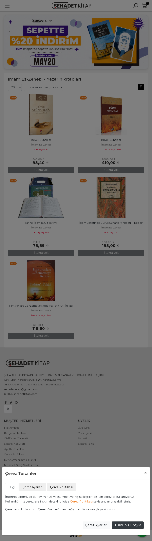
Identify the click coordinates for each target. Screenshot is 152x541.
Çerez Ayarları (96, 525)
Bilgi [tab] (12, 487)
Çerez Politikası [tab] (61, 487)
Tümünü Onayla (127, 525)
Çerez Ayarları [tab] (33, 487)
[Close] (145, 472)
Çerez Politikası (81, 501)
